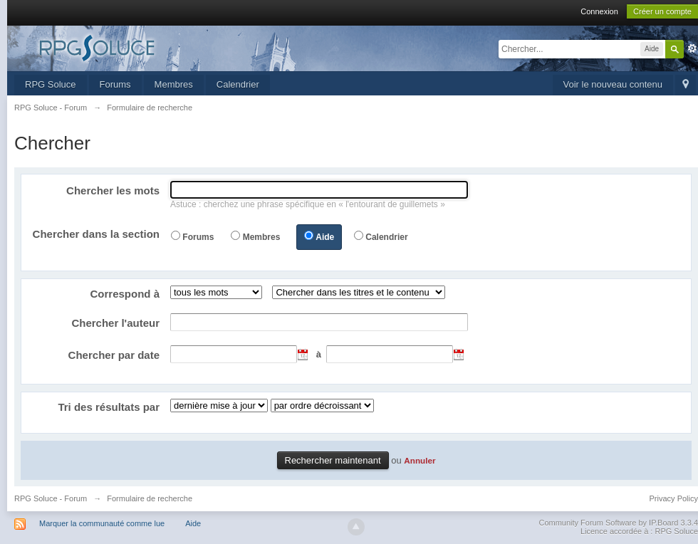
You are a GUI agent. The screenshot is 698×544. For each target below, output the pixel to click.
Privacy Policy (674, 498)
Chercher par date (114, 355)
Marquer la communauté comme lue (102, 523)
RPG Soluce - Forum (50, 498)
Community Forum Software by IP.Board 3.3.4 (618, 522)
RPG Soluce (50, 84)
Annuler (419, 460)
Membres (174, 84)
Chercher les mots (113, 190)
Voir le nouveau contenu (613, 84)
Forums (115, 84)
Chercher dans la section (96, 234)
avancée (692, 48)
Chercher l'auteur (115, 323)
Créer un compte (662, 11)
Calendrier (238, 84)
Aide (325, 237)
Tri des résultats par (109, 407)
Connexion (599, 11)
